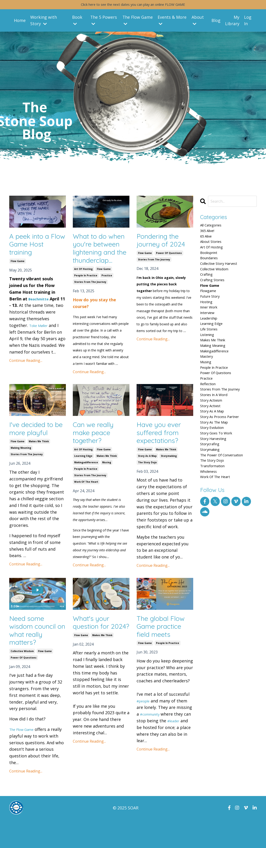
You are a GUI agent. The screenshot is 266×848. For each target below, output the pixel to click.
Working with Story (43, 21)
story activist (213, 447)
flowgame (210, 307)
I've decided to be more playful (37, 452)
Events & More (172, 21)
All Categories (214, 227)
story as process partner (225, 460)
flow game (17, 264)
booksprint (211, 260)
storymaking (169, 480)
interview (209, 334)
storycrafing (212, 493)
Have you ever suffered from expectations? (162, 456)
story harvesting (217, 487)
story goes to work (220, 480)
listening (209, 360)
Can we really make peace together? (96, 456)
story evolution (215, 473)
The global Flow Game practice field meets (164, 652)
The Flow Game (137, 21)
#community (153, 741)
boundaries (211, 267)
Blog (216, 21)
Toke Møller (41, 329)
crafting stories (216, 294)
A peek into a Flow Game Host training (32, 246)
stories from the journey (90, 304)
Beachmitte (40, 302)
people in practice (85, 297)
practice (106, 297)
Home (20, 21)
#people (145, 728)
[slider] (36, 631)
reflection (210, 420)
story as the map (217, 467)
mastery (208, 387)
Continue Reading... (25, 364)
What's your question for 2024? (94, 652)
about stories (214, 247)
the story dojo (147, 487)
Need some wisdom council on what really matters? (36, 657)
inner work (211, 327)
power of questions (169, 255)
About (198, 21)
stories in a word (217, 433)
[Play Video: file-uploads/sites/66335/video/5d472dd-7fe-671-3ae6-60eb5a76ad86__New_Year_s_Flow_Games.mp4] (37, 615)
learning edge (83, 480)
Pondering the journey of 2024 (164, 242)
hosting (208, 320)
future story (212, 314)
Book (77, 21)
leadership (211, 340)
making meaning (21, 472)
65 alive (207, 241)
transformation (216, 520)
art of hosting (83, 291)
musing (106, 487)
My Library (232, 21)
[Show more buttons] (61, 631)
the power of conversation (227, 507)
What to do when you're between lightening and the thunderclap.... (98, 259)
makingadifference (86, 487)
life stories (211, 354)
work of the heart (86, 506)
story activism (214, 440)
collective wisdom (22, 679)
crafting (208, 287)
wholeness (211, 527)
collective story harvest (224, 274)
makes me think (39, 465)
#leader (183, 748)
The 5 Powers (103, 21)
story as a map (147, 480)
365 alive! (209, 234)
